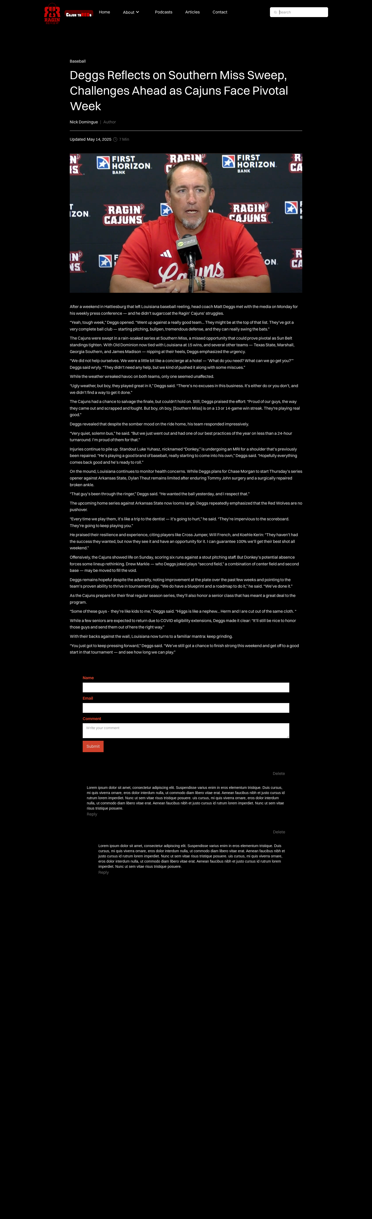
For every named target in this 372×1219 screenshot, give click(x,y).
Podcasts (163, 11)
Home (104, 11)
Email (88, 698)
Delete (279, 773)
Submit (93, 746)
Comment (92, 718)
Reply (92, 814)
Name (88, 677)
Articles (192, 11)
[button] (132, 12)
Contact (220, 11)
